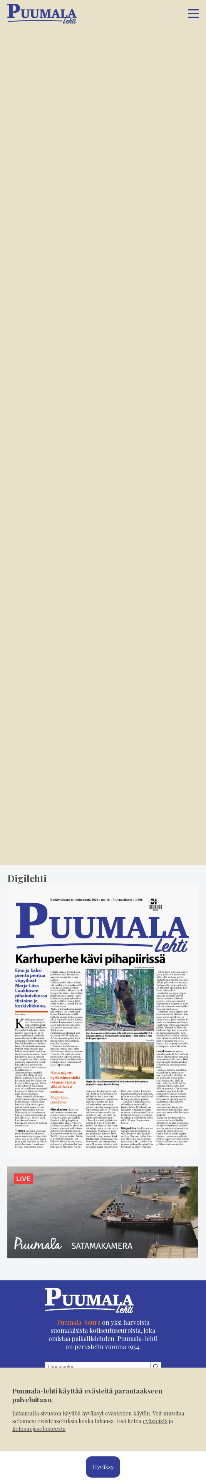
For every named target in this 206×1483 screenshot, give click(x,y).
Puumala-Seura (78, 1322)
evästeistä (155, 1421)
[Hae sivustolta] (156, 1367)
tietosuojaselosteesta (38, 1428)
